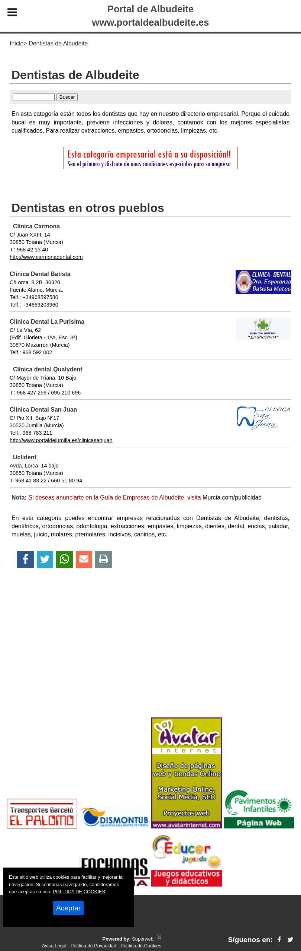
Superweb (142, 939)
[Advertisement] (150, 655)
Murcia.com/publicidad (232, 497)
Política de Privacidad (93, 945)
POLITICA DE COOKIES (79, 891)
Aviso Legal (54, 945)
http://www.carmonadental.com (46, 257)
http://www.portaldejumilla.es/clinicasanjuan (61, 440)
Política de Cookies (140, 945)
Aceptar (68, 908)
